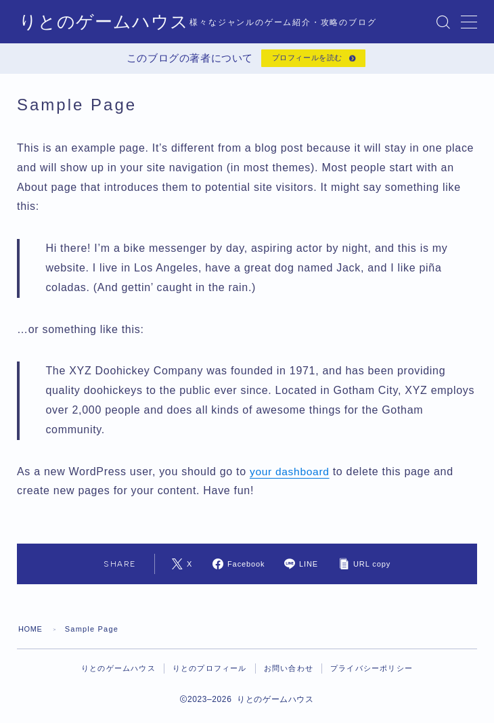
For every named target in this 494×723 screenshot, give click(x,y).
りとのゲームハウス (98, 21)
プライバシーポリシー (371, 674)
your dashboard (291, 476)
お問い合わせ (288, 674)
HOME (31, 634)
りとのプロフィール (210, 674)
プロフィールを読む (305, 61)
